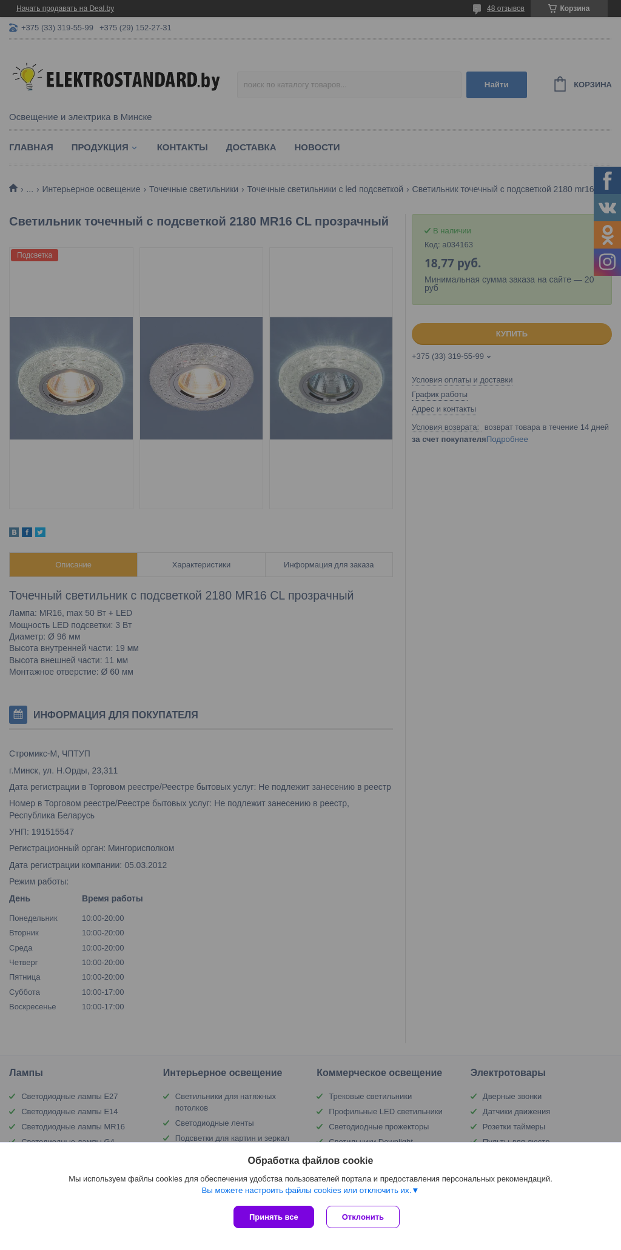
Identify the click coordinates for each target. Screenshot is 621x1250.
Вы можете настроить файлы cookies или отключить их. (306, 1190)
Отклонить (363, 1217)
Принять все (273, 1217)
